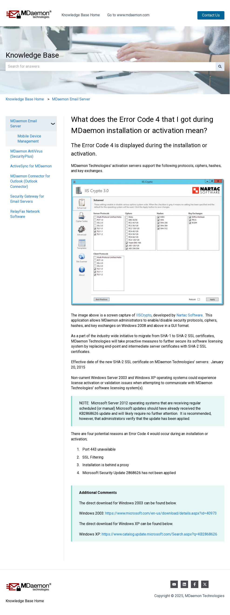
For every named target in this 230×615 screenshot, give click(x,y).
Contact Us (211, 15)
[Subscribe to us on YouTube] (174, 584)
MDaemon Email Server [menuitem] (23, 123)
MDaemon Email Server (71, 99)
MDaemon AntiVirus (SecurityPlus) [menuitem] (26, 154)
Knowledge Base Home (80, 15)
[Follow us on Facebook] (194, 584)
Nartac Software (189, 315)
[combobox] (111, 66)
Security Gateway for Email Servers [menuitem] (27, 199)
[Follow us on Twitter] (205, 584)
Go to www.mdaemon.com (128, 15)
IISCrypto (144, 315)
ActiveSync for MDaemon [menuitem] (31, 166)
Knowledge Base (32, 55)
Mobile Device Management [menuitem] (29, 138)
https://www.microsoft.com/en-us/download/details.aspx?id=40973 (161, 513)
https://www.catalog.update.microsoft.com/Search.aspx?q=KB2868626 (159, 534)
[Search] (220, 66)
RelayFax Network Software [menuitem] (25, 214)
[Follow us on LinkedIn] (184, 584)
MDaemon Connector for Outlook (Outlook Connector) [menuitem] (30, 181)
